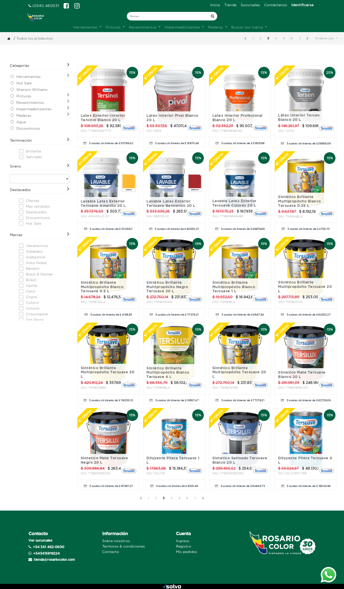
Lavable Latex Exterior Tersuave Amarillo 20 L (103, 203)
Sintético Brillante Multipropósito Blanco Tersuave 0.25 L (299, 201)
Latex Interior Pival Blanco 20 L (172, 117)
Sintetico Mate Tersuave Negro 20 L (104, 460)
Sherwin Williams (32, 90)
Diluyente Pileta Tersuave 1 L (173, 460)
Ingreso (182, 541)
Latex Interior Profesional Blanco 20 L (237, 117)
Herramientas (28, 77)
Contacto (110, 552)
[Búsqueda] (212, 16)
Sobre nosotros (116, 541)
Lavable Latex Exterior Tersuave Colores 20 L (234, 203)
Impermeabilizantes (33, 109)
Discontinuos (28, 128)
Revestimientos (30, 102)
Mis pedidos (186, 552)
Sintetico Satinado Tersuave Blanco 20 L (239, 460)
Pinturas (23, 96)
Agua (21, 122)
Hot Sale (24, 83)
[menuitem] (215, 5)
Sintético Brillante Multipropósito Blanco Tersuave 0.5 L (102, 286)
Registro (183, 546)
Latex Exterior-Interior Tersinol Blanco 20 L (103, 117)
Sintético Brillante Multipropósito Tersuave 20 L (305, 286)
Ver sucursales (40, 540)
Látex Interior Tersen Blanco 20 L (299, 117)
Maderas (23, 115)
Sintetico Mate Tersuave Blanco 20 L (302, 374)
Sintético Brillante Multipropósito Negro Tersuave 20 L (167, 286)
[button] (326, 38)
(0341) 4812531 (43, 6)
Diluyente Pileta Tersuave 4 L (305, 460)
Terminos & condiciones (123, 546)
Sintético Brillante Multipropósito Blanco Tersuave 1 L (233, 286)
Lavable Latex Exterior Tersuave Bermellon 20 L (171, 203)
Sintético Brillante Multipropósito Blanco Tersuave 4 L (167, 372)
